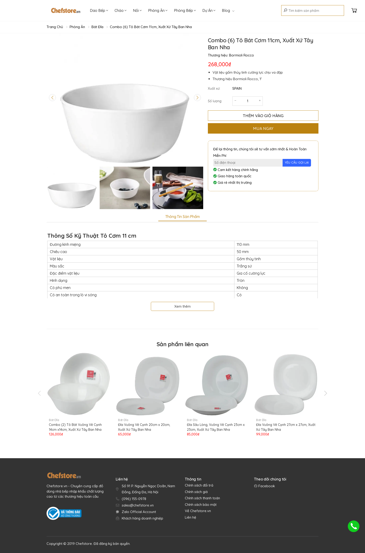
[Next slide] (197, 97)
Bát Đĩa (97, 27)
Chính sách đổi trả (199, 485)
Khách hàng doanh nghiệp (142, 518)
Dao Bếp (99, 10)
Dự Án (208, 10)
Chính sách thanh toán (202, 498)
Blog (228, 10)
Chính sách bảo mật (200, 504)
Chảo (120, 10)
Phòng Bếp (185, 10)
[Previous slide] (52, 97)
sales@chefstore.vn (138, 505)
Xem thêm (182, 306)
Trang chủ (55, 27)
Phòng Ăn (157, 10)
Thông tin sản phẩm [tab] (182, 216)
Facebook (266, 486)
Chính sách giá (196, 492)
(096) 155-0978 (134, 499)
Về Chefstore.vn (198, 511)
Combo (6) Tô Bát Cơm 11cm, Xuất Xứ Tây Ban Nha (151, 27)
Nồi (137, 10)
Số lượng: (215, 101)
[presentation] (40, 393)
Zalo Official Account (139, 512)
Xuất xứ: (214, 88)
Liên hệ (190, 517)
